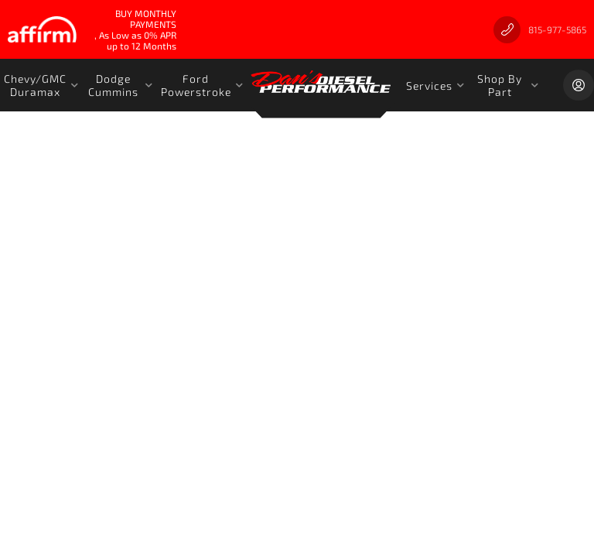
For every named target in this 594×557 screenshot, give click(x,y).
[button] (41, 85)
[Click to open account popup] (578, 85)
